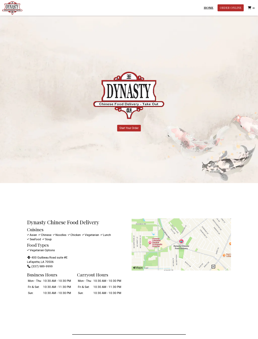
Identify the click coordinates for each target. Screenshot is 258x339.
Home (208, 8)
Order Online (230, 8)
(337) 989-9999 (40, 266)
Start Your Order (129, 128)
